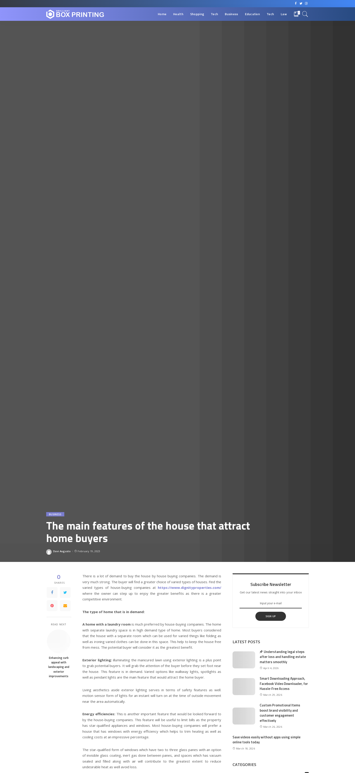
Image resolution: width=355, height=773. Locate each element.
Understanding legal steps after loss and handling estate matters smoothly (283, 657)
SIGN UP (271, 616)
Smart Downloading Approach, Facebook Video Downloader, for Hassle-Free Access (284, 683)
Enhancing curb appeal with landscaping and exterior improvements (58, 666)
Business (55, 514)
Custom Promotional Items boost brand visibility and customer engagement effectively (280, 713)
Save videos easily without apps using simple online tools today (266, 739)
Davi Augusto (62, 551)
